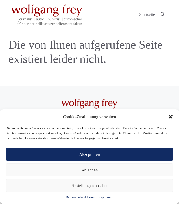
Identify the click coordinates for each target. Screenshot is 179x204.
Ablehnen (89, 170)
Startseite (147, 14)
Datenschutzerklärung (80, 197)
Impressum (105, 197)
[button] (170, 117)
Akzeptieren (89, 154)
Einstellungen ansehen (90, 185)
